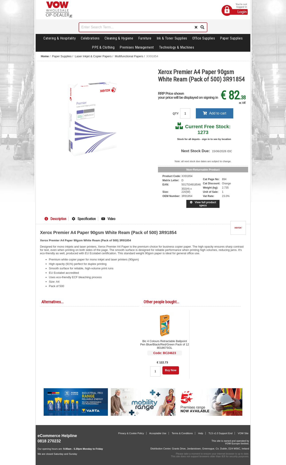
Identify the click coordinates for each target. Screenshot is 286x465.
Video (108, 219)
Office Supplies (203, 38)
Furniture (145, 38)
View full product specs (203, 204)
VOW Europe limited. (237, 443)
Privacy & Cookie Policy (131, 433)
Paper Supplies (231, 38)
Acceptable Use (157, 433)
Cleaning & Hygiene (119, 38)
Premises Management (137, 47)
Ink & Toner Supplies (172, 38)
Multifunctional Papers (129, 56)
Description (55, 219)
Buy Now (170, 370)
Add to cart (214, 113)
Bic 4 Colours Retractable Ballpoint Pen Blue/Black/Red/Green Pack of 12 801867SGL (164, 344)
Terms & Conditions (182, 433)
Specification (84, 219)
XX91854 (152, 56)
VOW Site (243, 433)
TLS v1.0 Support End (220, 433)
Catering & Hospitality (59, 38)
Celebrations (90, 38)
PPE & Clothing (103, 47)
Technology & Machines (176, 47)
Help (200, 433)
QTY (176, 113)
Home (45, 56)
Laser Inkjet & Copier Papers (93, 56)
